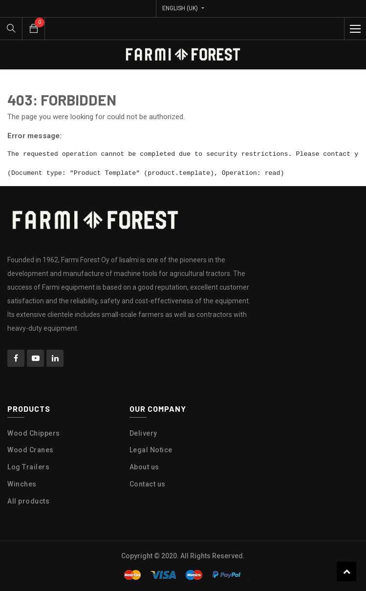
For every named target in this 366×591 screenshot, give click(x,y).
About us (144, 467)
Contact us (147, 484)
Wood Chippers (33, 433)
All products (28, 501)
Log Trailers (28, 467)
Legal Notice (150, 450)
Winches (22, 484)
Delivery (143, 433)
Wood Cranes (30, 450)
